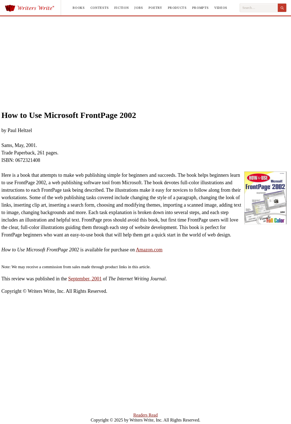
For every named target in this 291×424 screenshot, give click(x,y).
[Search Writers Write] (259, 8)
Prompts (200, 8)
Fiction (121, 8)
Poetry (155, 8)
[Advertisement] (145, 57)
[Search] (282, 8)
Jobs (138, 8)
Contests (99, 8)
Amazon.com (149, 249)
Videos (220, 8)
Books (79, 8)
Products (177, 8)
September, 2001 (85, 278)
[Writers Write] (32, 7)
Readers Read (145, 415)
